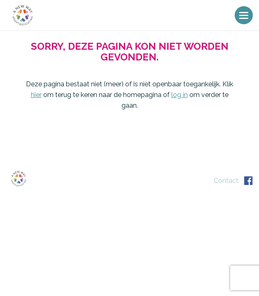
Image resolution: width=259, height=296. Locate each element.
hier (36, 95)
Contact (226, 181)
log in (179, 95)
